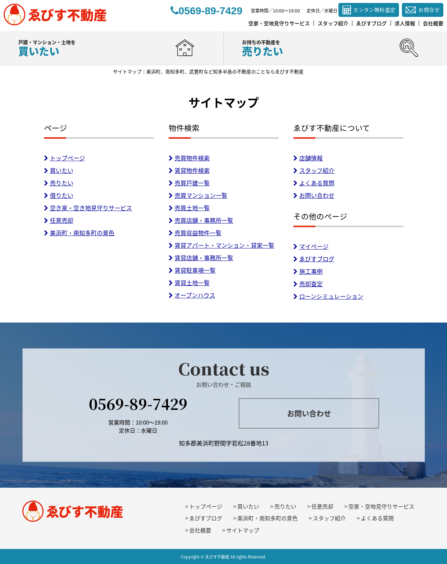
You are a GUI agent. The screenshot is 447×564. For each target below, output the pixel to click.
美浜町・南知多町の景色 (79, 232)
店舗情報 (308, 157)
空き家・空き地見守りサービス (88, 207)
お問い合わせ (313, 195)
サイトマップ (242, 530)
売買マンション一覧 (198, 195)
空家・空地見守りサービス (381, 506)
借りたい (58, 195)
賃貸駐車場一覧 (192, 270)
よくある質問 (313, 182)
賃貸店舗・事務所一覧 (201, 257)
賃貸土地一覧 (189, 282)
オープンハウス (192, 295)
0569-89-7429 (138, 403)
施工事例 (308, 271)
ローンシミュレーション (328, 296)
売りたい (58, 182)
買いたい (58, 170)
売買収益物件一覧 (195, 232)
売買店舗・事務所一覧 (201, 220)
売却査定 (308, 283)
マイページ (311, 246)
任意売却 (58, 220)
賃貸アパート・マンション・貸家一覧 (221, 245)
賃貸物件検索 (189, 170)
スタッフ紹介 (313, 170)
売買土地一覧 (189, 207)
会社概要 (200, 530)
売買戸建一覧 (189, 182)
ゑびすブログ (313, 258)
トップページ (64, 157)
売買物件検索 (189, 157)
